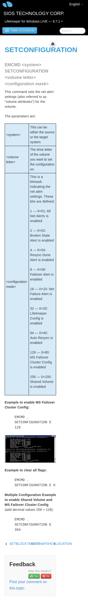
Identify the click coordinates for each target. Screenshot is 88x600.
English (76, 4)
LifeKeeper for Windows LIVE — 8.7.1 (34, 21)
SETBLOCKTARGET (24, 544)
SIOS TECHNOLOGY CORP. (34, 13)
